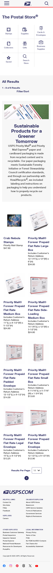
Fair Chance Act (31, 543)
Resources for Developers (12, 546)
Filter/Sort (22, 91)
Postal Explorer (8, 541)
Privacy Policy (31, 532)
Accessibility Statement (34, 546)
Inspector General (9, 538)
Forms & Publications (34, 511)
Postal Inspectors (9, 535)
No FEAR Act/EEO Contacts (36, 541)
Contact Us (7, 502)
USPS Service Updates (34, 508)
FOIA (28, 538)
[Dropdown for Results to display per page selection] (37, 470)
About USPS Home (33, 502)
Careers (5, 518)
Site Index (6, 505)
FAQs (5, 508)
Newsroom (30, 505)
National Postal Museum (12, 543)
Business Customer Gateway (13, 532)
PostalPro (6, 549)
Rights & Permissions (34, 516)
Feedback (6, 511)
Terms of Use (30, 535)
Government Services (34, 513)
